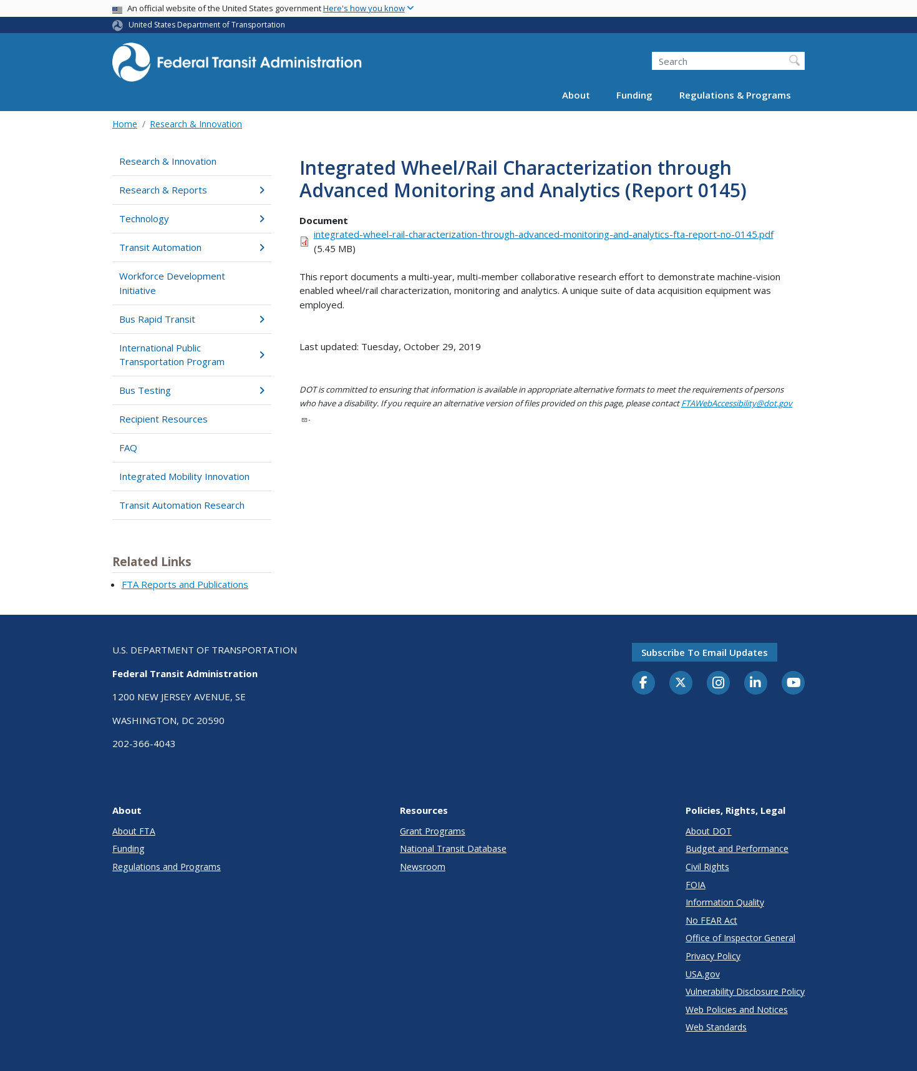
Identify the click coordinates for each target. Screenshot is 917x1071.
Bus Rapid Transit (191, 319)
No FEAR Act (711, 920)
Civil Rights (707, 867)
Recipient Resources (163, 419)
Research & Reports (191, 189)
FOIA (696, 885)
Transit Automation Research (182, 505)
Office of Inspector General (740, 938)
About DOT (709, 831)
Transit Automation (191, 247)
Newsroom (422, 867)
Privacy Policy (713, 956)
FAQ (128, 447)
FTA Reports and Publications (185, 584)
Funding (634, 95)
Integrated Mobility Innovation (184, 476)
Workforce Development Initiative (172, 283)
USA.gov (703, 974)
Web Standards (716, 1027)
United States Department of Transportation (207, 24)
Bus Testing (191, 390)
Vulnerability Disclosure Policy (745, 991)
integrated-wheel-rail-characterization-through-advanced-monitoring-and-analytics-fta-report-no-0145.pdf (544, 234)
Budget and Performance (737, 848)
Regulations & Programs (735, 95)
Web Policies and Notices (737, 1009)
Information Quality (725, 902)
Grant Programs (432, 831)
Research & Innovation (196, 124)
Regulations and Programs (166, 867)
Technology (191, 218)
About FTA (133, 831)
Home (124, 124)
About (576, 95)
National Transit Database (453, 848)
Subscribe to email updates (704, 652)
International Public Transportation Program (191, 354)
